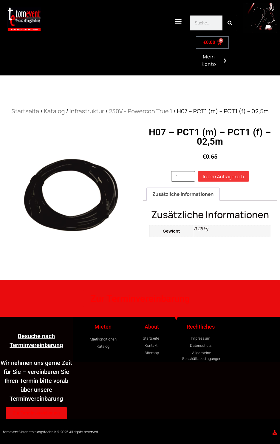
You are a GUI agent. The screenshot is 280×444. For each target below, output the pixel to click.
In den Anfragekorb (223, 176)
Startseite (25, 111)
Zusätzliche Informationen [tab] (183, 194)
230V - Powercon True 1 (140, 111)
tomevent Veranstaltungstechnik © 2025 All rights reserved (50, 431)
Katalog (54, 111)
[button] (178, 21)
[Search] (229, 23)
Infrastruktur (86, 111)
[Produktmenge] (183, 176)
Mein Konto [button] (213, 62)
